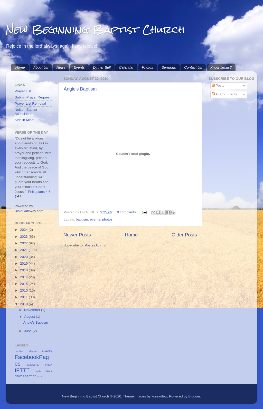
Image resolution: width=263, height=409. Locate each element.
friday (48, 364)
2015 (24, 290)
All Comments (224, 94)
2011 (24, 297)
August (30, 316)
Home (20, 67)
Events (79, 67)
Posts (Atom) (95, 245)
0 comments (126, 212)
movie (37, 371)
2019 (24, 263)
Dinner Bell (101, 67)
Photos (147, 67)
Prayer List (23, 91)
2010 (24, 304)
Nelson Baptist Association (26, 112)
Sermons (169, 67)
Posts (218, 85)
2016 (24, 284)
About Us (40, 67)
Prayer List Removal (30, 103)
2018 (24, 270)
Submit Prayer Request (33, 97)
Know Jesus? (221, 67)
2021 (24, 250)
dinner (33, 351)
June (28, 331)
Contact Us (193, 67)
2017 (24, 277)
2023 (24, 236)
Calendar (126, 67)
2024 (24, 230)
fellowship (33, 364)
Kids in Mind (24, 120)
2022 (24, 243)
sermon (30, 376)
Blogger (194, 396)
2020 (24, 257)
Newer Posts (77, 234)
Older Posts (184, 234)
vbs (39, 376)
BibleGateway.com (29, 211)
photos (107, 219)
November (32, 310)
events (95, 219)
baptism (82, 219)
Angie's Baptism (80, 89)
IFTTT (22, 370)
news (48, 371)
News (60, 67)
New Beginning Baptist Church (95, 29)
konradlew (159, 396)
